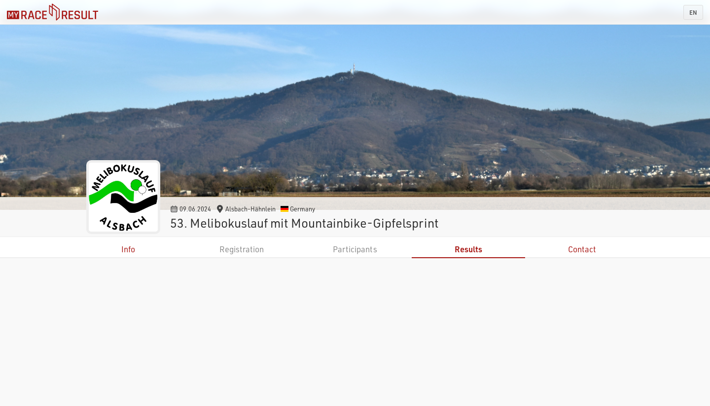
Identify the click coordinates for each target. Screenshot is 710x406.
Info (128, 249)
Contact (582, 249)
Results (468, 249)
